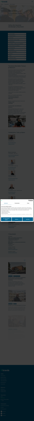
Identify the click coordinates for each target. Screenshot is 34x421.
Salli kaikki (27, 219)
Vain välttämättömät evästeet (6, 219)
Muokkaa (17, 219)
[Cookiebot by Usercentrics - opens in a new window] (29, 200)
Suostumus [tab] (6, 203)
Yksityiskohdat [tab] (17, 203)
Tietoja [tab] (28, 203)
